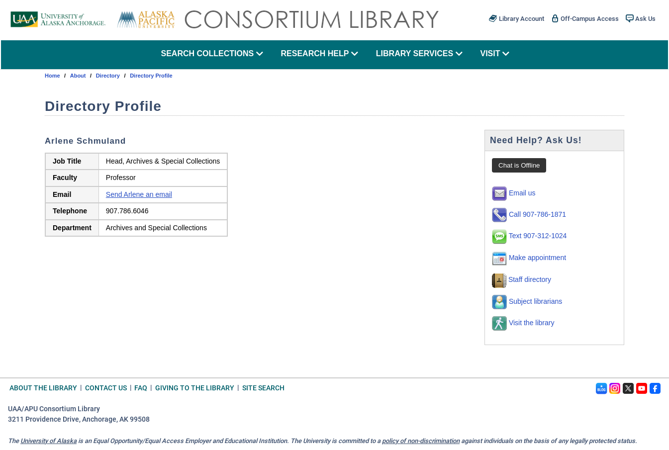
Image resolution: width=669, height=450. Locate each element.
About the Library (43, 387)
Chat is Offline (519, 165)
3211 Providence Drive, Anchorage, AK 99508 (79, 419)
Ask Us (641, 18)
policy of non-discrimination (421, 441)
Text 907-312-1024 (529, 236)
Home (52, 76)
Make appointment (529, 258)
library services (419, 53)
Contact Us (106, 387)
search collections (212, 53)
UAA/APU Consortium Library (54, 409)
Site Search (263, 387)
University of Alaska (48, 441)
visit (494, 53)
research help (320, 53)
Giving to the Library (194, 387)
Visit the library (523, 323)
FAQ (140, 387)
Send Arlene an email (139, 194)
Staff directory (521, 279)
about (78, 76)
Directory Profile (151, 76)
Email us (514, 193)
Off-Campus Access (585, 18)
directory (108, 76)
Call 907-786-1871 (529, 214)
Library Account (516, 18)
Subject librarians (527, 301)
